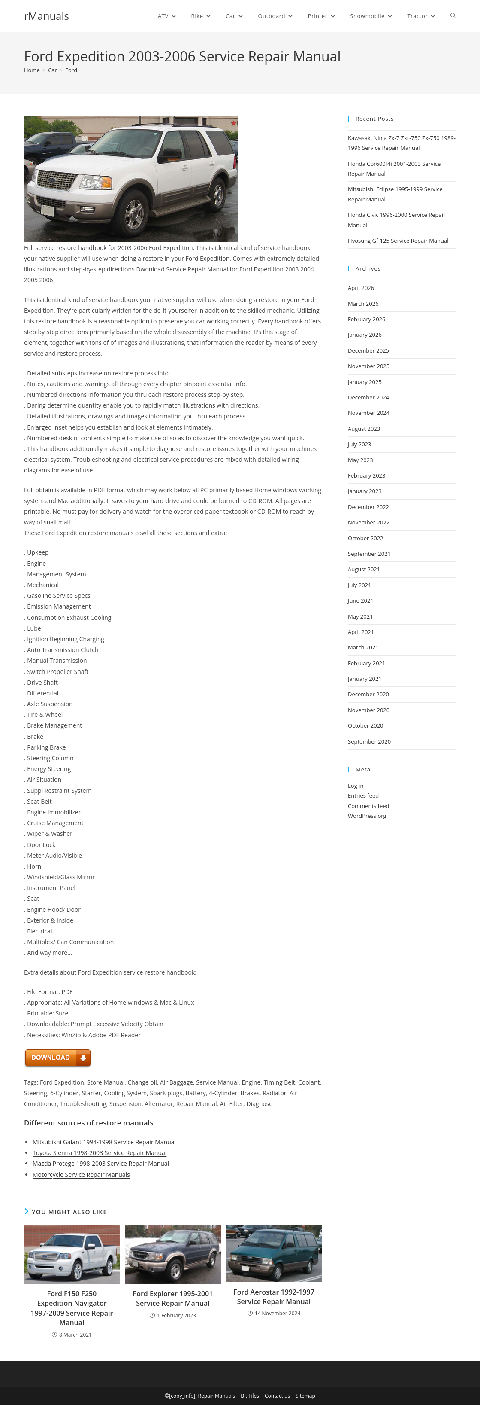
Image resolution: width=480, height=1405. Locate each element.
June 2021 (361, 600)
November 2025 (368, 366)
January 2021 (365, 679)
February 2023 (366, 475)
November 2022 (368, 522)
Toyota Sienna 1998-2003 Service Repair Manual (99, 1153)
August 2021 (364, 569)
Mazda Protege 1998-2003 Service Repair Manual (101, 1163)
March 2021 (363, 647)
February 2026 (366, 319)
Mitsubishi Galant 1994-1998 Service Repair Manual (104, 1142)
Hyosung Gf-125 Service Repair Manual (398, 240)
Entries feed (363, 795)
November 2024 (368, 413)
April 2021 (361, 632)
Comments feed (368, 806)
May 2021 (360, 616)
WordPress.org (367, 816)
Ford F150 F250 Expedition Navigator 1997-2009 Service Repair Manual (72, 1308)
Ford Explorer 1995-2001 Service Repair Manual (173, 1298)
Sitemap (305, 1395)
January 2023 (365, 491)
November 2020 (368, 710)
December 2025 (368, 350)
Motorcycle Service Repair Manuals (81, 1174)
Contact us (277, 1395)
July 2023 (359, 444)
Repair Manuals (216, 1395)
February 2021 (366, 663)
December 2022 (368, 507)
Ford (71, 70)
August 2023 (364, 429)
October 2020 (365, 725)
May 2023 (360, 460)
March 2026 (363, 304)
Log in (355, 785)
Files (253, 1395)
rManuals (46, 16)
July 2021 (359, 585)
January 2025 (365, 382)
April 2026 (361, 288)
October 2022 (365, 538)
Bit (244, 1395)
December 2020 (368, 694)
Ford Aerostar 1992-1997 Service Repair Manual (273, 1296)
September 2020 (369, 741)
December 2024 (368, 397)
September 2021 (369, 554)
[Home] (32, 70)
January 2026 (365, 334)
